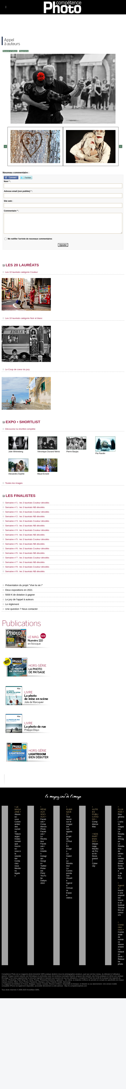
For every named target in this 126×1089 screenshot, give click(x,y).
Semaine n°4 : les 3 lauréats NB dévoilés (22, 535)
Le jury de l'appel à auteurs (18, 598)
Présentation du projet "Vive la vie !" (22, 584)
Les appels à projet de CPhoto (69, 833)
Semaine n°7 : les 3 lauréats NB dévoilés (22, 562)
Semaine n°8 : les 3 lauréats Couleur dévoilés (24, 566)
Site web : (8, 201)
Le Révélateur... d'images (121, 833)
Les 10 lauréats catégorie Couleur (19, 273)
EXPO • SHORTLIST (26, 422)
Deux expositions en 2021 (17, 589)
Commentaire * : (11, 210)
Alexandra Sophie (16, 475)
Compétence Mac (95, 823)
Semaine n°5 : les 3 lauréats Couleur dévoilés (24, 540)
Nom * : (7, 181)
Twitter (42, 858)
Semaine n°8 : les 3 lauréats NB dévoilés (22, 571)
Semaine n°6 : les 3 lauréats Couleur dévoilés (24, 548)
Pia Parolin (100, 454)
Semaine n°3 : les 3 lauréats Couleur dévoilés (24, 522)
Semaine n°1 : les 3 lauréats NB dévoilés (22, 509)
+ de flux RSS (119, 867)
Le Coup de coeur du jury (15, 370)
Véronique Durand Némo (48, 452)
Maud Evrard (43, 475)
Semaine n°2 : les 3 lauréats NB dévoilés (22, 518)
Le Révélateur (69, 852)
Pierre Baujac (72, 452)
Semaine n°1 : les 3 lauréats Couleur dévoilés (24, 504)
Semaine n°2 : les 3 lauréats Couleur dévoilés (24, 513)
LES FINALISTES (23, 497)
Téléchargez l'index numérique (18, 836)
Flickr (42, 865)
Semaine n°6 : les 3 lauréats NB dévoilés (22, 553)
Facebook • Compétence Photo (43, 823)
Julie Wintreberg (15, 452)
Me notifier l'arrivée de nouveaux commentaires (30, 238)
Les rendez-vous (121, 852)
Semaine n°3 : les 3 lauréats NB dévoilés (22, 526)
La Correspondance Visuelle (69, 863)
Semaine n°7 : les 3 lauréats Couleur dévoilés (24, 557)
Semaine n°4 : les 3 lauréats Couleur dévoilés (24, 531)
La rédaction (121, 941)
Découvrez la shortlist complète (17, 430)
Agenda (69, 870)
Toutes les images (12, 484)
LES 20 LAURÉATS (25, 265)
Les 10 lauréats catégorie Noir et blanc (21, 318)
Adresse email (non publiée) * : (18, 191)
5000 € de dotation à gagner (18, 594)
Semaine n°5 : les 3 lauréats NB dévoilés (22, 544)
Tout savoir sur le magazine (69, 821)
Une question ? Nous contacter (20, 608)
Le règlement (11, 603)
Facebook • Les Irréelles (43, 843)
